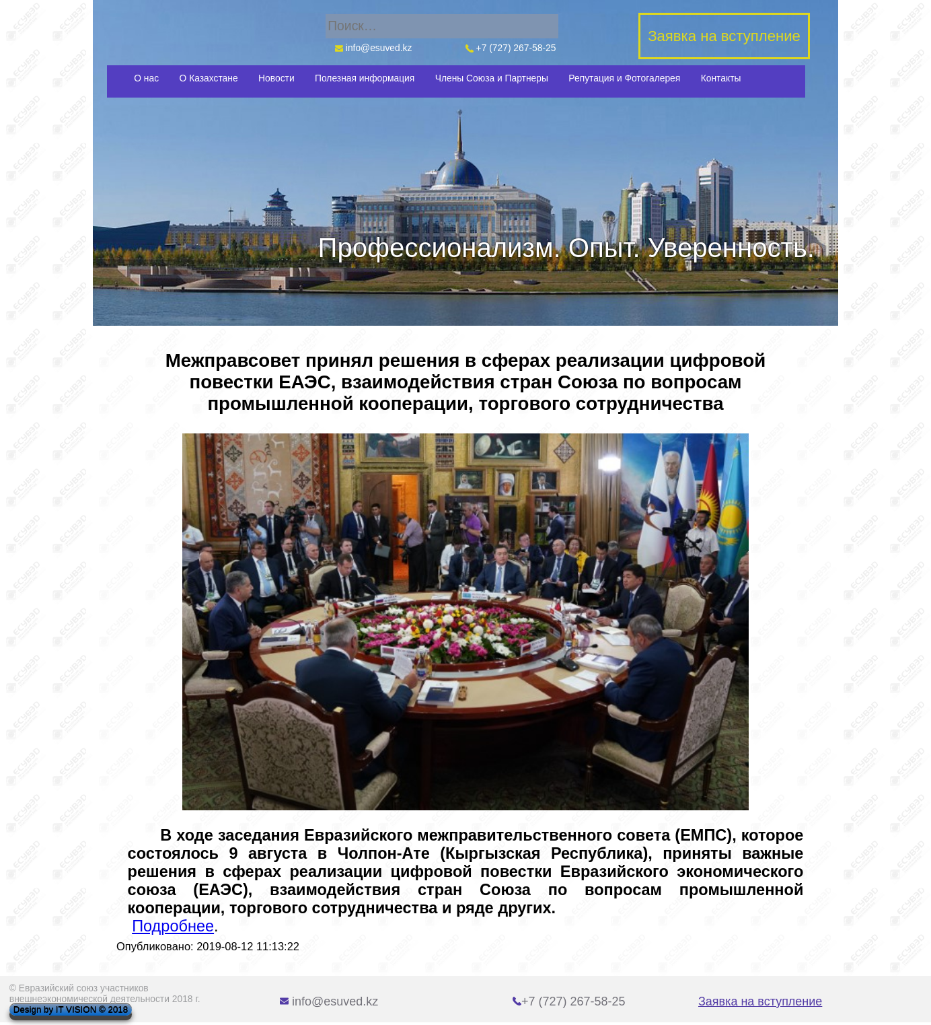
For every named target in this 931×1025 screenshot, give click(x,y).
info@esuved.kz (373, 47)
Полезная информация (364, 78)
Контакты (721, 78)
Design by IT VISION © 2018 (70, 1010)
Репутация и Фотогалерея (624, 78)
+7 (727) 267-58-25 (511, 47)
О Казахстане (209, 78)
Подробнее (173, 926)
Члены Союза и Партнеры (491, 78)
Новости (276, 78)
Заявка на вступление (760, 1001)
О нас (146, 78)
